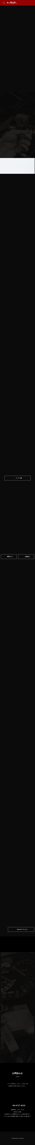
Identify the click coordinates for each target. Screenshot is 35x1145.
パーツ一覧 (19, 478)
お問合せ (27, 556)
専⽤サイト (10, 556)
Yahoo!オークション (22, 929)
